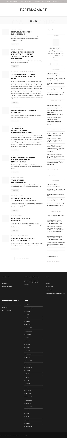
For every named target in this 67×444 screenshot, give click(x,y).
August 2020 (28, 340)
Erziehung (20, 50)
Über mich (48, 286)
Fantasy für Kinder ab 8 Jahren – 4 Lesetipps (21, 115)
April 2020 (28, 353)
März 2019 (28, 393)
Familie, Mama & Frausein (26, 1)
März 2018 (28, 429)
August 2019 (28, 376)
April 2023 (28, 310)
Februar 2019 (28, 396)
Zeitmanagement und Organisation (28, 73)
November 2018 (29, 406)
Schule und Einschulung (23, 247)
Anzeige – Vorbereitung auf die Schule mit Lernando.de (23, 251)
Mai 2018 (27, 426)
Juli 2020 (27, 343)
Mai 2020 (28, 350)
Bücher (20, 30)
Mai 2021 (27, 320)
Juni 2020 (28, 347)
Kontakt (4, 286)
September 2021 (29, 314)
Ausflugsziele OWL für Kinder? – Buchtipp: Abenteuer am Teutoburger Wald (23, 167)
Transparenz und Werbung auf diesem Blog (55, 299)
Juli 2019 (27, 380)
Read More (56, 60)
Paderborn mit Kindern (12, 1)
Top (66, 441)
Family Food (37, 1)
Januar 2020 (28, 363)
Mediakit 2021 (49, 296)
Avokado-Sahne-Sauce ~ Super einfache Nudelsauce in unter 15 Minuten (54, 108)
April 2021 (28, 324)
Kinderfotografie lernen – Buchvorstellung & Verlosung (22, 209)
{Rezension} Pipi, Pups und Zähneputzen (22, 230)
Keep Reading (15, 45)
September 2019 (29, 373)
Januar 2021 (28, 330)
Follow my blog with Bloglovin (53, 170)
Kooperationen (49, 292)
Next (27, 270)
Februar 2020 (28, 360)
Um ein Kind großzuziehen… (53, 84)
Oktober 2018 (28, 409)
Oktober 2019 (28, 370)
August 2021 (28, 317)
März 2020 (28, 357)
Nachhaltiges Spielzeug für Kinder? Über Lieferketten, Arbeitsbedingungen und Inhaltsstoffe (55, 151)
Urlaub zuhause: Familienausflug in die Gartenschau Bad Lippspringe (20, 136)
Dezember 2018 (29, 403)
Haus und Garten (46, 1)
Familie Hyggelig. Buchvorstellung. (19, 190)
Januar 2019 (28, 399)
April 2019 (28, 389)
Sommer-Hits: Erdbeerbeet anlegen (55, 115)
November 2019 (29, 366)
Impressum (4, 289)
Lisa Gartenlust (50, 134)
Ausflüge (20, 130)
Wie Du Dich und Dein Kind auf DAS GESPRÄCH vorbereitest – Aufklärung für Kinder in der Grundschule (24, 56)
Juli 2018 (27, 419)
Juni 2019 (28, 383)
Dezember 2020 (29, 334)
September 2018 (29, 412)
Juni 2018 (28, 422)
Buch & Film (55, 1)
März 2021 (28, 327)
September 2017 (29, 432)
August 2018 (28, 416)
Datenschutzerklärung (7, 292)
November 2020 (29, 337)
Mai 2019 (27, 386)
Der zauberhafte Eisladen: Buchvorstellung (22, 34)
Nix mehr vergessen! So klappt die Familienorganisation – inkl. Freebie (23, 79)
